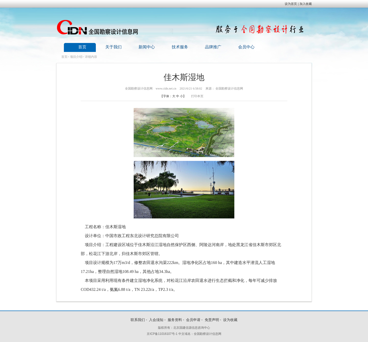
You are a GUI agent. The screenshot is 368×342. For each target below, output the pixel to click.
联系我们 (138, 320)
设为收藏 (230, 320)
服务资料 (175, 320)
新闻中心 (147, 47)
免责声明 (212, 320)
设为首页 (291, 4)
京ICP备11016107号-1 (162, 334)
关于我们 (113, 47)
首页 (82, 47)
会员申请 (193, 320)
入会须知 (156, 320)
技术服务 (180, 47)
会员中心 (246, 47)
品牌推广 (213, 47)
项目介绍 (76, 57)
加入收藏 (306, 4)
